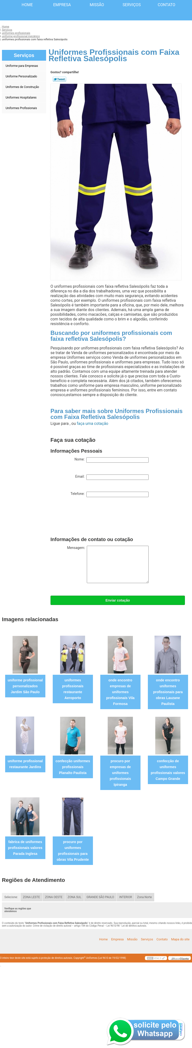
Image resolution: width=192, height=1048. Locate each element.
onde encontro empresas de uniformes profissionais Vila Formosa (120, 692)
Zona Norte (144, 897)
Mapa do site (180, 939)
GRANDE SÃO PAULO (100, 897)
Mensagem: (108, 564)
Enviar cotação (117, 600)
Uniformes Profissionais (22, 108)
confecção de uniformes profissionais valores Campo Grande (168, 770)
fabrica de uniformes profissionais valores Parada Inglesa (25, 848)
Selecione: (11, 897)
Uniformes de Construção (23, 87)
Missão (97, 4)
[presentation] (88, 518)
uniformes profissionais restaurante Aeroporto (72, 689)
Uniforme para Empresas (22, 66)
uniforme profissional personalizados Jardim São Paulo (25, 686)
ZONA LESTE (31, 897)
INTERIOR (125, 897)
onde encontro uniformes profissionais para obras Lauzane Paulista (168, 692)
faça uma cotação (92, 423)
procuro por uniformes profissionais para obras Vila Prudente (73, 850)
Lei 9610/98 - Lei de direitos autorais (126, 925)
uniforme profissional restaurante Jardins (25, 764)
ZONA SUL (74, 897)
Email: (112, 477)
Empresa (62, 4)
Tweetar (59, 79)
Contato (166, 4)
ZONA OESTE (54, 897)
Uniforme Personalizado (22, 76)
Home (27, 4)
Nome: (112, 460)
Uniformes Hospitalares (21, 97)
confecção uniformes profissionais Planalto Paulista (72, 767)
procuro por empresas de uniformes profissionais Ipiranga (120, 773)
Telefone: (109, 494)
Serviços (132, 4)
